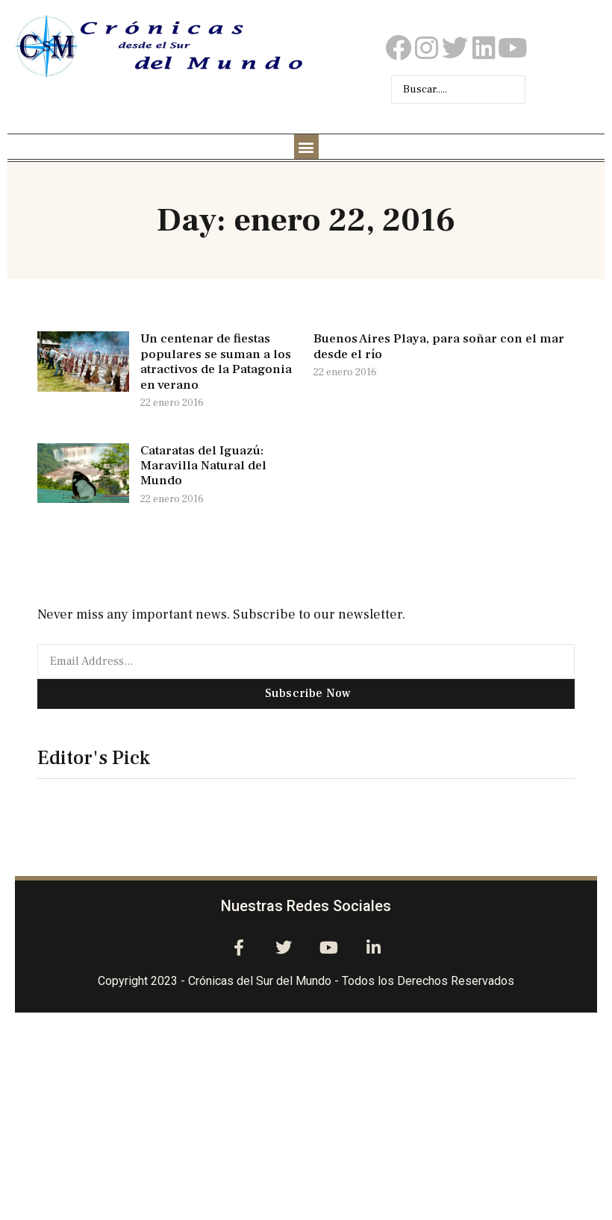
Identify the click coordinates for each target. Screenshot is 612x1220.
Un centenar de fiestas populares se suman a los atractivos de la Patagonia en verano (216, 361)
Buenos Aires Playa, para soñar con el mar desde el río (438, 346)
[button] (306, 146)
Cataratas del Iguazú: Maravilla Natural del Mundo (203, 465)
